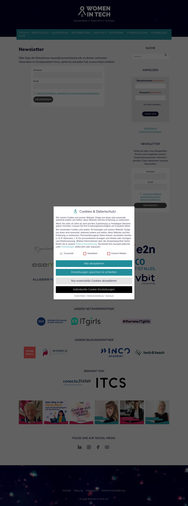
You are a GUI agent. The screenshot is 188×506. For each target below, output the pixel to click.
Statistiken (90, 253)
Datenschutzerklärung (86, 244)
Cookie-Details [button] (80, 296)
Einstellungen (67, 247)
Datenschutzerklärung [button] (95, 296)
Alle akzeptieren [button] (94, 263)
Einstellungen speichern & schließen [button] (94, 272)
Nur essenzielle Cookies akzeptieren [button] (94, 280)
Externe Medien (116, 253)
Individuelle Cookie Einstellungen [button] (94, 289)
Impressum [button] (109, 296)
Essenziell (66, 253)
